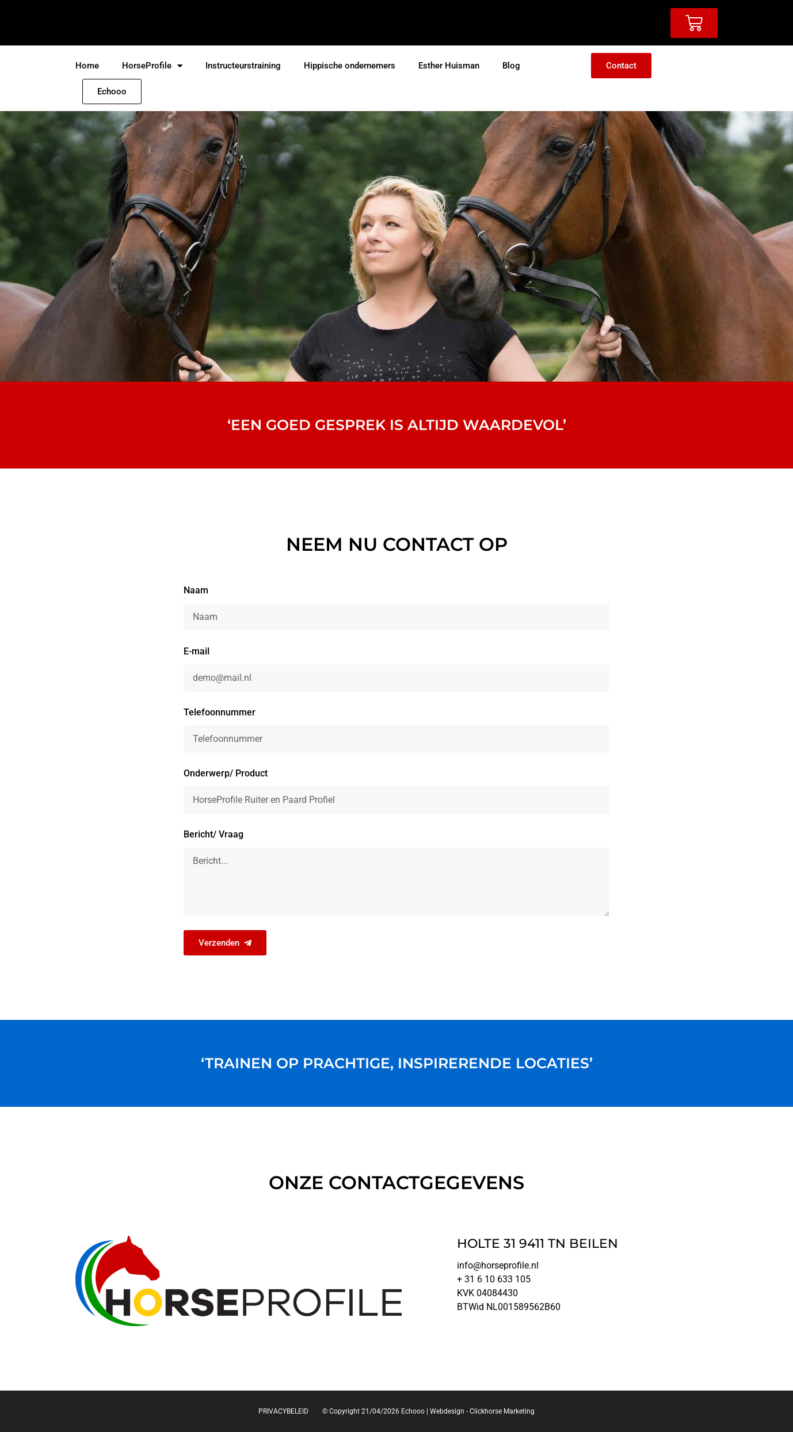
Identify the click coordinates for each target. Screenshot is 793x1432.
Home (87, 65)
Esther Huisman (448, 65)
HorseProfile (152, 66)
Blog (511, 65)
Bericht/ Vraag (213, 834)
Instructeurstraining (243, 65)
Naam (196, 590)
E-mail (196, 651)
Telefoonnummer (220, 712)
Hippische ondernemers (349, 65)
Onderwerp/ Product (226, 773)
